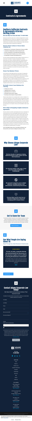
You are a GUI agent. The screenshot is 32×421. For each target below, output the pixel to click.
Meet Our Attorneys (16, 225)
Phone (4, 305)
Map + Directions (16, 388)
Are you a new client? (6, 312)
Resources (16, 373)
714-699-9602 (16, 353)
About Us (16, 363)
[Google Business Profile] (12, 355)
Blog (16, 375)
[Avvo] (14, 355)
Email (4, 309)
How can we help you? (7, 315)
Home (16, 361)
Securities (16, 369)
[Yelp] (19, 355)
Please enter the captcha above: (8, 322)
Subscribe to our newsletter (9, 327)
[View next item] (5, 269)
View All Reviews (8, 274)
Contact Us (16, 379)
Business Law (16, 365)
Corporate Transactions (16, 367)
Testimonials (16, 371)
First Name (5, 299)
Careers (16, 377)
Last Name (5, 302)
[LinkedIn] (17, 355)
